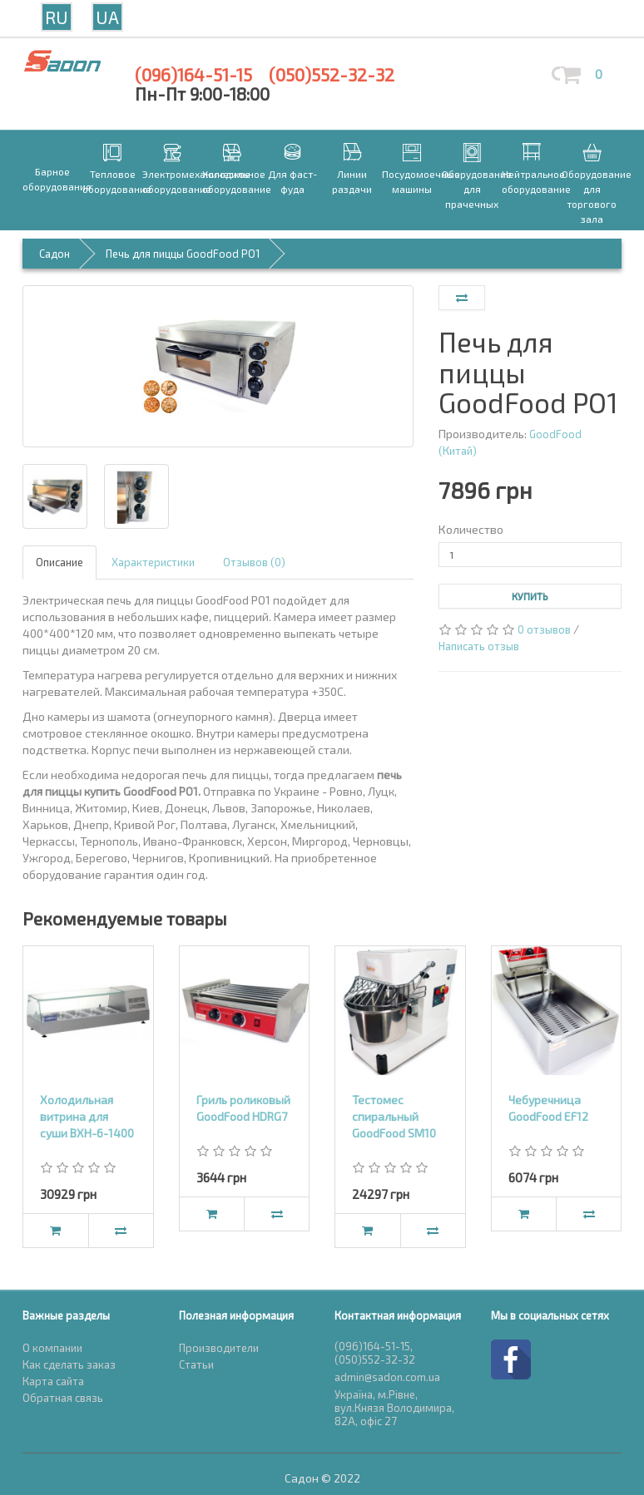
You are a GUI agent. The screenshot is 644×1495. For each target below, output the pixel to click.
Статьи (196, 1364)
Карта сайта (53, 1381)
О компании (52, 1347)
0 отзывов (544, 629)
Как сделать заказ (69, 1364)
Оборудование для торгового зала (592, 196)
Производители (219, 1347)
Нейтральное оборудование (532, 181)
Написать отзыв (478, 646)
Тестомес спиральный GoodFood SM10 (394, 1116)
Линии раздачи (352, 181)
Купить (530, 596)
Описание (59, 562)
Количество (470, 529)
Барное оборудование (52, 178)
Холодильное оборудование (232, 181)
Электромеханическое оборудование (172, 181)
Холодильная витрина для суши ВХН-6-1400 (87, 1116)
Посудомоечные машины (412, 181)
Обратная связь (62, 1397)
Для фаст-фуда (292, 181)
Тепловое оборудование (112, 181)
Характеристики (153, 562)
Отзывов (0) (254, 562)
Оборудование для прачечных (472, 189)
